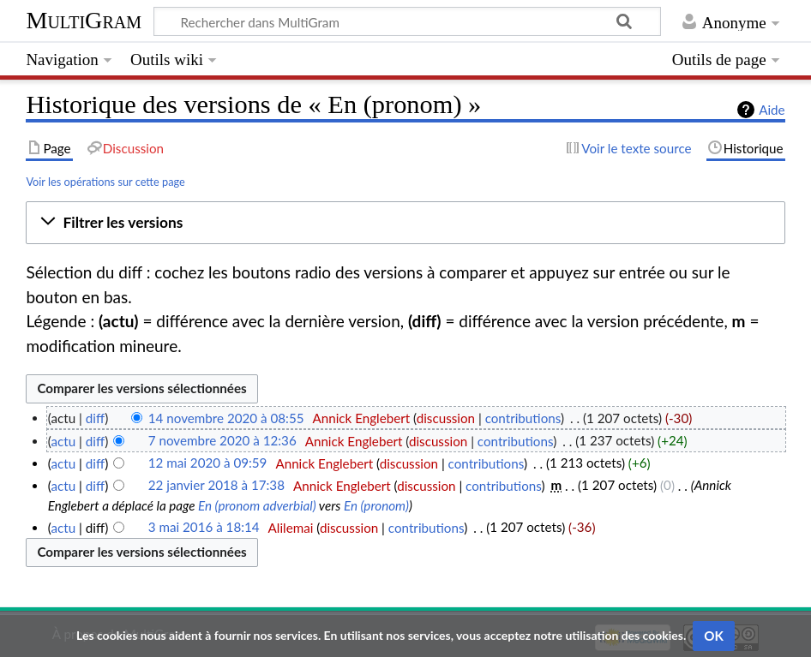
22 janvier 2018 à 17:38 (216, 485)
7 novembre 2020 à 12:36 (222, 441)
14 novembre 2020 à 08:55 (226, 418)
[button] (405, 223)
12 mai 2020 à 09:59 (207, 463)
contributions (523, 418)
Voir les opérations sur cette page (105, 181)
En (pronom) (376, 505)
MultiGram (83, 20)
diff (95, 418)
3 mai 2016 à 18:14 (204, 527)
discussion (446, 418)
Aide (771, 109)
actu (63, 441)
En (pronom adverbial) (257, 505)
